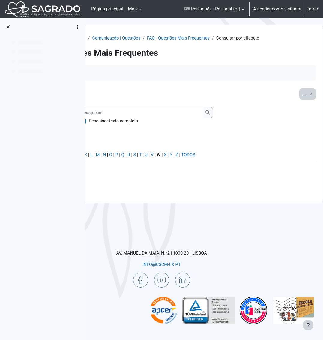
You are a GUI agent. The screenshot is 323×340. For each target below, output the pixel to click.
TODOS (284, 181)
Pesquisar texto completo (133, 146)
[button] (214, 9)
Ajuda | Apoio (161, 38)
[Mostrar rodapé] (308, 325)
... (295, 100)
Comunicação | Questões (206, 38)
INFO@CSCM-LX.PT (199, 264)
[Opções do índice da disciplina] (77, 27)
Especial (105, 181)
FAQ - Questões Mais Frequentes (142, 45)
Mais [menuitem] (133, 9)
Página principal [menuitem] (107, 9)
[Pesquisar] (160, 138)
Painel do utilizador (123, 38)
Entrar (312, 9)
